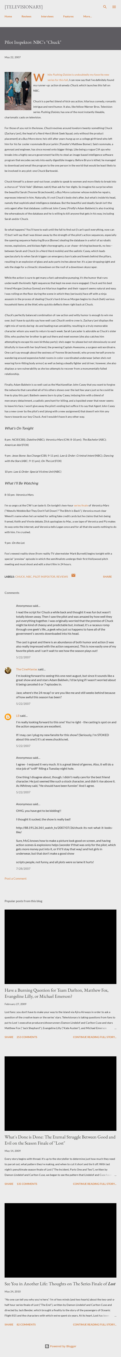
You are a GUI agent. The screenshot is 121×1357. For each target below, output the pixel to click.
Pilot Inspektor (44, 576)
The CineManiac (26, 669)
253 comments (27, 1037)
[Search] (105, 7)
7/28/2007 (23, 868)
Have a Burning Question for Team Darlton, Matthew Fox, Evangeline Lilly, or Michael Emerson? (57, 993)
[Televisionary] (24, 7)
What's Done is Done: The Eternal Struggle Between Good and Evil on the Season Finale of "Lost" (60, 1140)
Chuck (20, 576)
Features (68, 16)
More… (87, 16)
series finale (81, 505)
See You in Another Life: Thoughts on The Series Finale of (60, 1284)
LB (17, 715)
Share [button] (107, 576)
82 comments (26, 1324)
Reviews (26, 16)
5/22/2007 (23, 657)
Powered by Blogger (60, 1346)
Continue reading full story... (94, 1037)
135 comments (27, 1183)
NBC (29, 576)
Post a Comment (16, 878)
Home (8, 16)
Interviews (47, 16)
